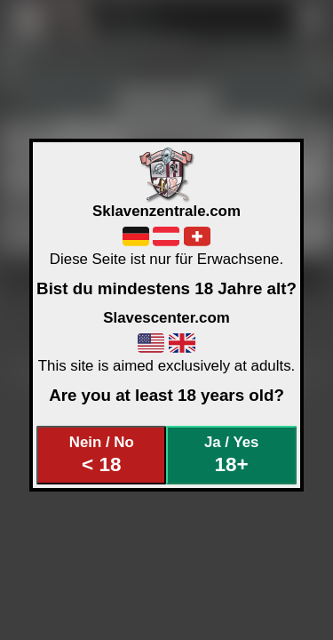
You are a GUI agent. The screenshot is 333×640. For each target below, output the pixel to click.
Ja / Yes (231, 455)
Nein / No (101, 455)
